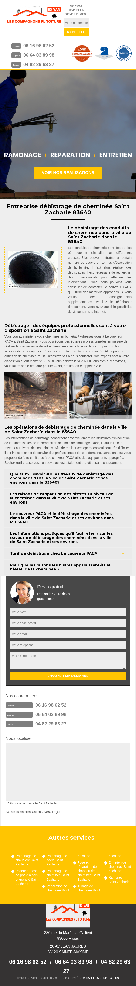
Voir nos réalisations (68, 172)
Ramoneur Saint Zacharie (119, 880)
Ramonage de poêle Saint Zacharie (57, 860)
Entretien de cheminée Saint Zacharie (120, 867)
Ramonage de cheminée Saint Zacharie (58, 875)
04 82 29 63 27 (38, 64)
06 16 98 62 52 (38, 45)
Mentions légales (101, 978)
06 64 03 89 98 (38, 55)
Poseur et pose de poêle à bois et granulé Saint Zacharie (27, 877)
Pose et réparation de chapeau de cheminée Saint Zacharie (89, 871)
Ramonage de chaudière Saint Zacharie (27, 860)
